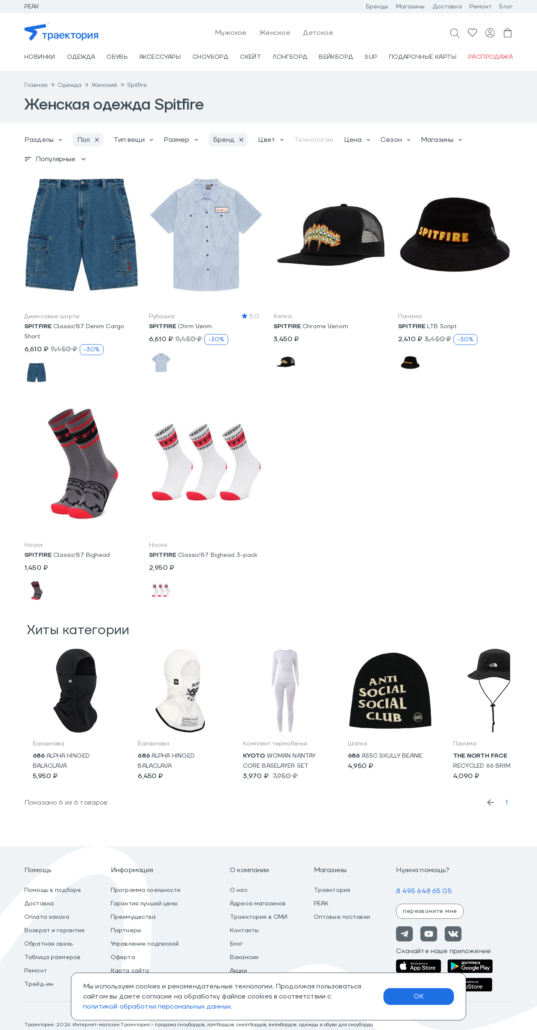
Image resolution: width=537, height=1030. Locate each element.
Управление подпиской (145, 944)
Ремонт (480, 6)
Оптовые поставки (342, 917)
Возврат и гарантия (54, 930)
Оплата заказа (46, 917)
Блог (506, 6)
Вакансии (244, 957)
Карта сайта (130, 971)
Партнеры (126, 930)
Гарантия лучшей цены (144, 903)
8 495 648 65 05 (423, 891)
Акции (238, 971)
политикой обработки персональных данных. (157, 1006)
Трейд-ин (38, 984)
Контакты (244, 930)
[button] (81, 235)
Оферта (123, 957)
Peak (31, 6)
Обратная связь (48, 944)
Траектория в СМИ (258, 917)
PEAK (321, 903)
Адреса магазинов (258, 903)
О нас (239, 890)
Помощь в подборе (52, 890)
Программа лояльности (146, 890)
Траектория (332, 890)
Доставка (447, 6)
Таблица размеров (52, 957)
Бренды (377, 6)
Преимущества (133, 917)
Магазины (410, 6)
